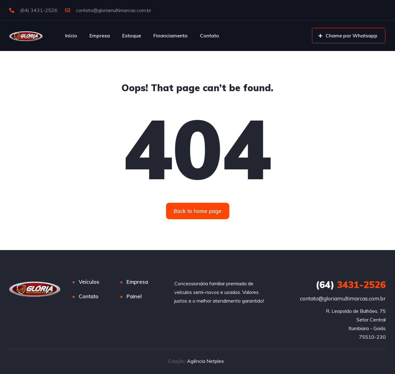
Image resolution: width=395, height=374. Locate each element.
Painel (134, 296)
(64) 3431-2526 (33, 10)
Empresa (99, 35)
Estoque (131, 35)
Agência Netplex (205, 361)
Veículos (89, 281)
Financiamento (170, 35)
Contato (209, 35)
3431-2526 (351, 285)
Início (71, 35)
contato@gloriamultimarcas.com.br (108, 10)
